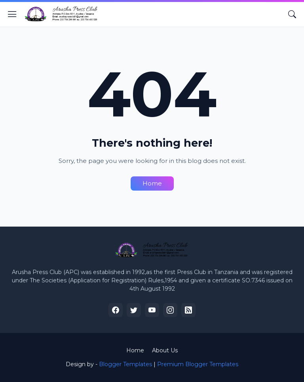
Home (152, 183)
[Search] (292, 14)
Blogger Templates (125, 364)
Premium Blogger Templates (197, 364)
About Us (165, 350)
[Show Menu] (12, 14)
